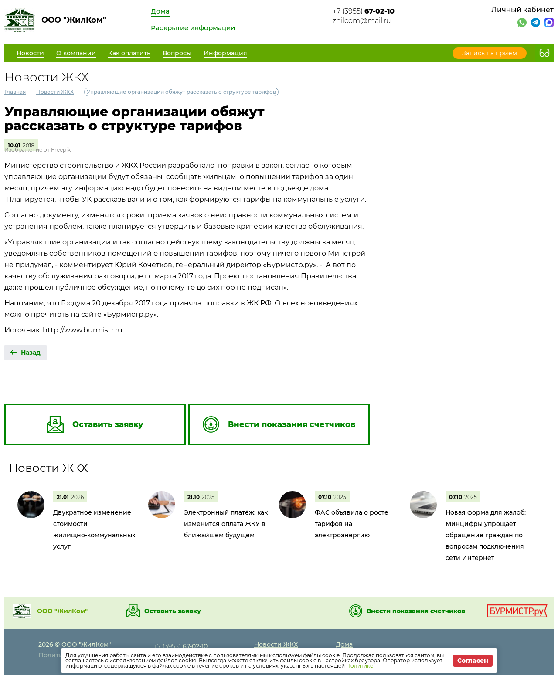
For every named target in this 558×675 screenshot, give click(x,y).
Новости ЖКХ (55, 91)
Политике (359, 665)
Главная (15, 91)
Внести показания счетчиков (416, 611)
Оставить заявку (172, 611)
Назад (31, 352)
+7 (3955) (364, 11)
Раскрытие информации (193, 28)
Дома (160, 11)
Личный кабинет (522, 10)
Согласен (472, 661)
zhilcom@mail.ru (362, 21)
